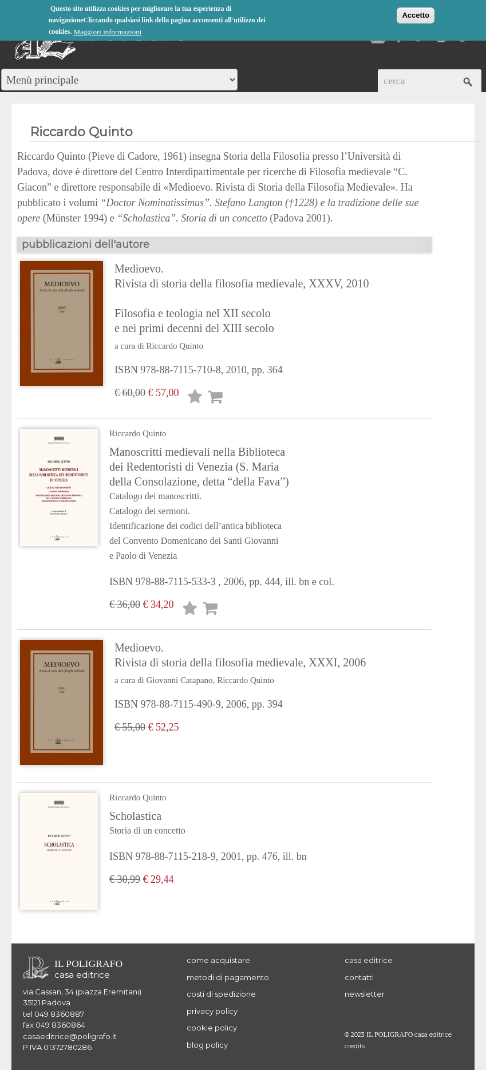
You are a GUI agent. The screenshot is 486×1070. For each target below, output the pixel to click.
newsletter (365, 993)
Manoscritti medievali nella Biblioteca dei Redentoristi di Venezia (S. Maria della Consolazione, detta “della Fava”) (221, 504)
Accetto (415, 15)
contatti (359, 977)
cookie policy (212, 1027)
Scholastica (208, 824)
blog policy (207, 1044)
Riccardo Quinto (174, 345)
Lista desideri (195, 398)
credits (355, 1046)
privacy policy (212, 1011)
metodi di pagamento (228, 977)
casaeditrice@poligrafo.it (70, 1036)
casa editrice (369, 960)
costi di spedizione (221, 993)
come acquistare (218, 960)
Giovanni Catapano (179, 680)
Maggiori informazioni (108, 31)
